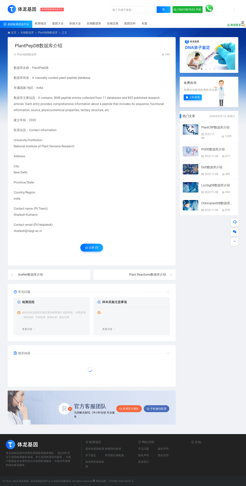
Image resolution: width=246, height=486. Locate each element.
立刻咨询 (193, 97)
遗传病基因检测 (94, 448)
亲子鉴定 (90, 455)
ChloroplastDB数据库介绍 (218, 203)
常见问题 (143, 448)
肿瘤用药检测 (113, 448)
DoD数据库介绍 (211, 167)
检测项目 (40, 23)
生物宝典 (112, 23)
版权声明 (163, 448)
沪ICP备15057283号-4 (121, 481)
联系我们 (143, 461)
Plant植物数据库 (47, 32)
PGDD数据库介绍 (213, 149)
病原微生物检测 (114, 455)
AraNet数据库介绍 (30, 274)
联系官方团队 (129, 408)
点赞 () (91, 247)
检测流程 (28, 302)
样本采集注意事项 (114, 302)
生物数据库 (94, 23)
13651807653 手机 (187, 9)
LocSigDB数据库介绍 (215, 185)
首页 (13, 32)
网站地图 (99, 481)
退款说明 (163, 455)
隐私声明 (143, 455)
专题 (144, 23)
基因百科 (130, 23)
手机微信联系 (156, 408)
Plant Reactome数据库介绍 (147, 274)
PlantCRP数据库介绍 (215, 127)
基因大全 (58, 23)
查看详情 (27, 329)
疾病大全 (75, 23)
